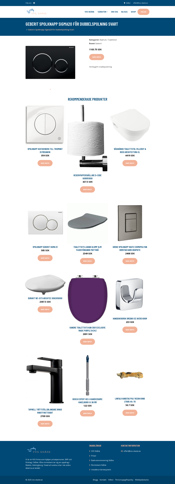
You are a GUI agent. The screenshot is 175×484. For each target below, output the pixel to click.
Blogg (124, 12)
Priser (143, 12)
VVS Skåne (89, 12)
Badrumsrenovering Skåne (102, 460)
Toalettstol (112, 40)
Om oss (114, 12)
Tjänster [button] (102, 12)
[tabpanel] (50, 62)
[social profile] (34, 3)
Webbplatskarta (142, 480)
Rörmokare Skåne (98, 465)
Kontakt (103, 480)
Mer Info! (96, 57)
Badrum (103, 40)
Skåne (128, 3)
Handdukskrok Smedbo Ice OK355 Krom (130, 318)
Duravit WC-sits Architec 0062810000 (45, 298)
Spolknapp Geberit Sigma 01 (45, 247)
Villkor (111, 480)
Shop (133, 12)
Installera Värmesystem (101, 469)
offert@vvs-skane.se (140, 3)
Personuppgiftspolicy (124, 480)
